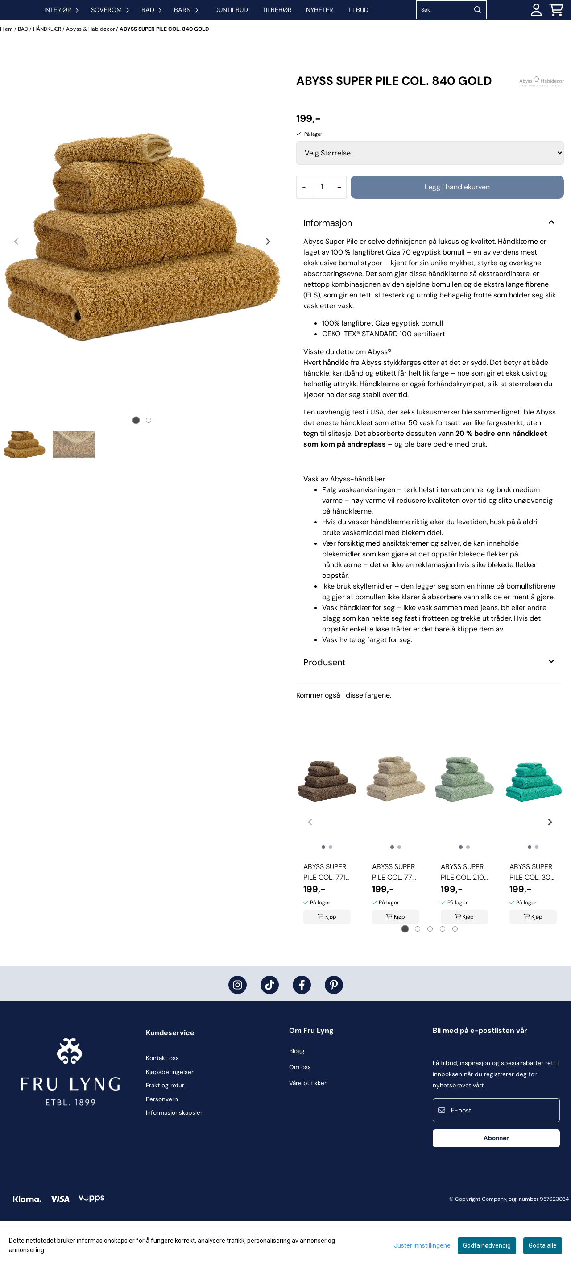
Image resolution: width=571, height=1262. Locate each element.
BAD (23, 70)
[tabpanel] (327, 859)
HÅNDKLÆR (47, 70)
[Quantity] (321, 228)
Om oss (300, 1108)
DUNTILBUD (290, 30)
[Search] (508, 30)
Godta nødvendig (487, 1245)
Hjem (7, 70)
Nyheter (379, 30)
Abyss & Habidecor (91, 70)
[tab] (136, 461)
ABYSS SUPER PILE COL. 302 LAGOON (531, 913)
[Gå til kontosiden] (536, 30)
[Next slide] (268, 283)
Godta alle (543, 1245)
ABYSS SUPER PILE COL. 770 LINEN (394, 913)
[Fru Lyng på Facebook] (302, 1026)
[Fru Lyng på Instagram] (237, 1026)
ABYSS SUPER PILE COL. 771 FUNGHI (324, 913)
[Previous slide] (16, 283)
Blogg (297, 1092)
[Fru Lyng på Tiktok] (270, 1026)
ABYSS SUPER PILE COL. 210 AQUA (462, 913)
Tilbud (417, 30)
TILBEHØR (336, 30)
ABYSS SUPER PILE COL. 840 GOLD (164, 70)
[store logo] (44, 30)
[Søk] (481, 30)
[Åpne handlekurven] (556, 30)
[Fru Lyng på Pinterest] (334, 1026)
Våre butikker (308, 1124)
